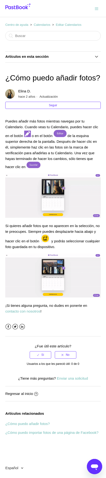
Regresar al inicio (21, 394)
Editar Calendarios (68, 25)
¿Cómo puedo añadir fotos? (27, 424)
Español (12, 468)
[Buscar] (53, 36)
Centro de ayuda (16, 25)
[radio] (40, 354)
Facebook (8, 327)
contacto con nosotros (22, 311)
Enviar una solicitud (72, 378)
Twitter (15, 327)
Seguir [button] (53, 105)
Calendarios (42, 25)
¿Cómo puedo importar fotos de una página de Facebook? (51, 432)
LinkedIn (22, 327)
